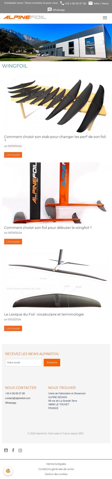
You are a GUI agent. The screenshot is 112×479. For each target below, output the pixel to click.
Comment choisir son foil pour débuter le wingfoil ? (48, 228)
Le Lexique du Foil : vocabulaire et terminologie (44, 314)
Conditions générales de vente (56, 469)
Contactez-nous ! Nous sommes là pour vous (31, 2)
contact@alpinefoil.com (17, 398)
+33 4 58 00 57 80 (73, 3)
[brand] (26, 18)
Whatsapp (56, 10)
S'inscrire (52, 362)
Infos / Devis (98, 3)
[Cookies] (8, 470)
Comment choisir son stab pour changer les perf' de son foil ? (55, 139)
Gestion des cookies (56, 474)
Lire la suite (13, 154)
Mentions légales (56, 463)
